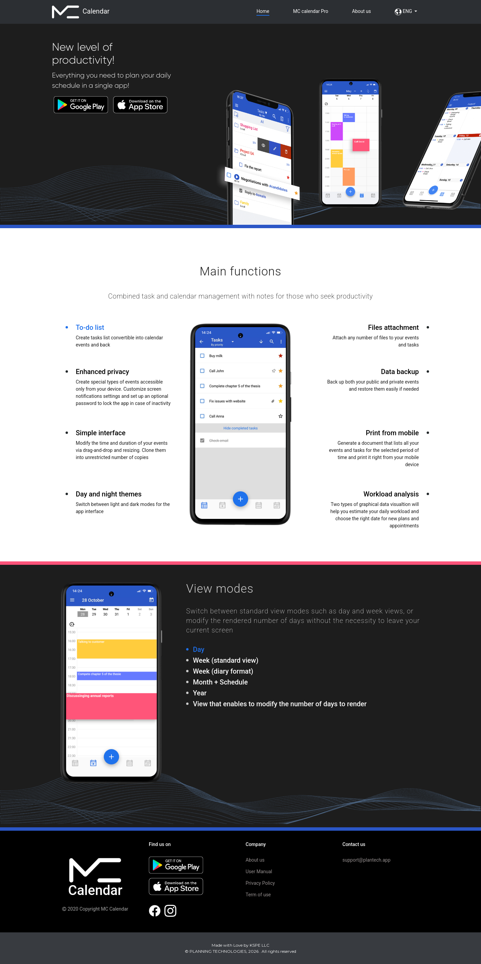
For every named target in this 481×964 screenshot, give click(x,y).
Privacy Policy (260, 883)
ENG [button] (404, 12)
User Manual (259, 871)
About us (361, 11)
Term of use (258, 894)
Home (262, 11)
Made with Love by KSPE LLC (240, 945)
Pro (310, 11)
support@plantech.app (366, 860)
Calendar (80, 11)
